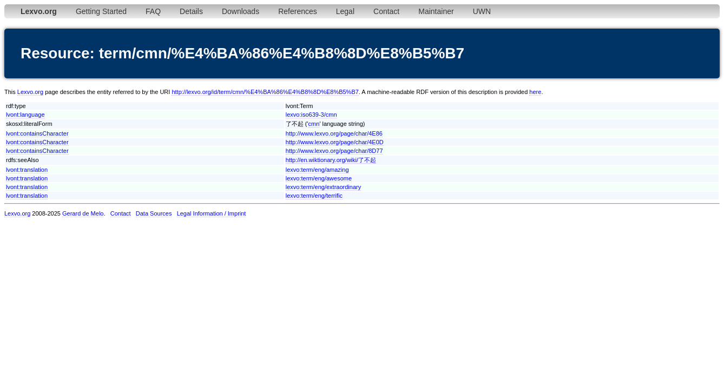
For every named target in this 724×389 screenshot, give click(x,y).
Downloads (240, 11)
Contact (386, 11)
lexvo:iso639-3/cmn (311, 114)
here (535, 92)
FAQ (153, 11)
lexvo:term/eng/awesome (319, 178)
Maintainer (435, 11)
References (297, 11)
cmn (314, 123)
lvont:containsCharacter (37, 133)
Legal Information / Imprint (211, 213)
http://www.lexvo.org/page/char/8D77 (334, 150)
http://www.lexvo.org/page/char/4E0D (335, 142)
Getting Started (101, 11)
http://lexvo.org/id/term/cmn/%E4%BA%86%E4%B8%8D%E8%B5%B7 (265, 92)
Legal (345, 11)
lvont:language (25, 114)
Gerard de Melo (82, 213)
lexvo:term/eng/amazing (317, 169)
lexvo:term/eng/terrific (314, 195)
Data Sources (154, 213)
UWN (482, 11)
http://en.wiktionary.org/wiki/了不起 (331, 160)
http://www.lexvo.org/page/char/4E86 (334, 133)
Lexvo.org (30, 92)
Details (191, 11)
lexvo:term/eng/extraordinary (323, 187)
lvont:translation (27, 169)
